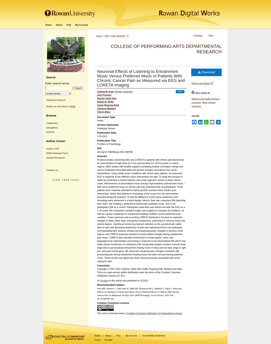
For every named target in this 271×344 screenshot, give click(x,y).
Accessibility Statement (153, 335)
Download (206, 72)
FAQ (118, 335)
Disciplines (52, 127)
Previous (198, 35)
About (108, 335)
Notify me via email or (60, 106)
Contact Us (52, 170)
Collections (52, 123)
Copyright (108, 340)
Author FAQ (52, 148)
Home (99, 36)
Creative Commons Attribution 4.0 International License (154, 313)
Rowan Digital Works (162, 10)
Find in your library (202, 83)
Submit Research (55, 157)
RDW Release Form (57, 153)
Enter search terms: (57, 83)
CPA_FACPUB (118, 36)
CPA (106, 36)
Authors (50, 132)
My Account (131, 335)
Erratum (104, 280)
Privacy (97, 340)
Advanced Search (55, 100)
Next (211, 35)
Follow (180, 91)
